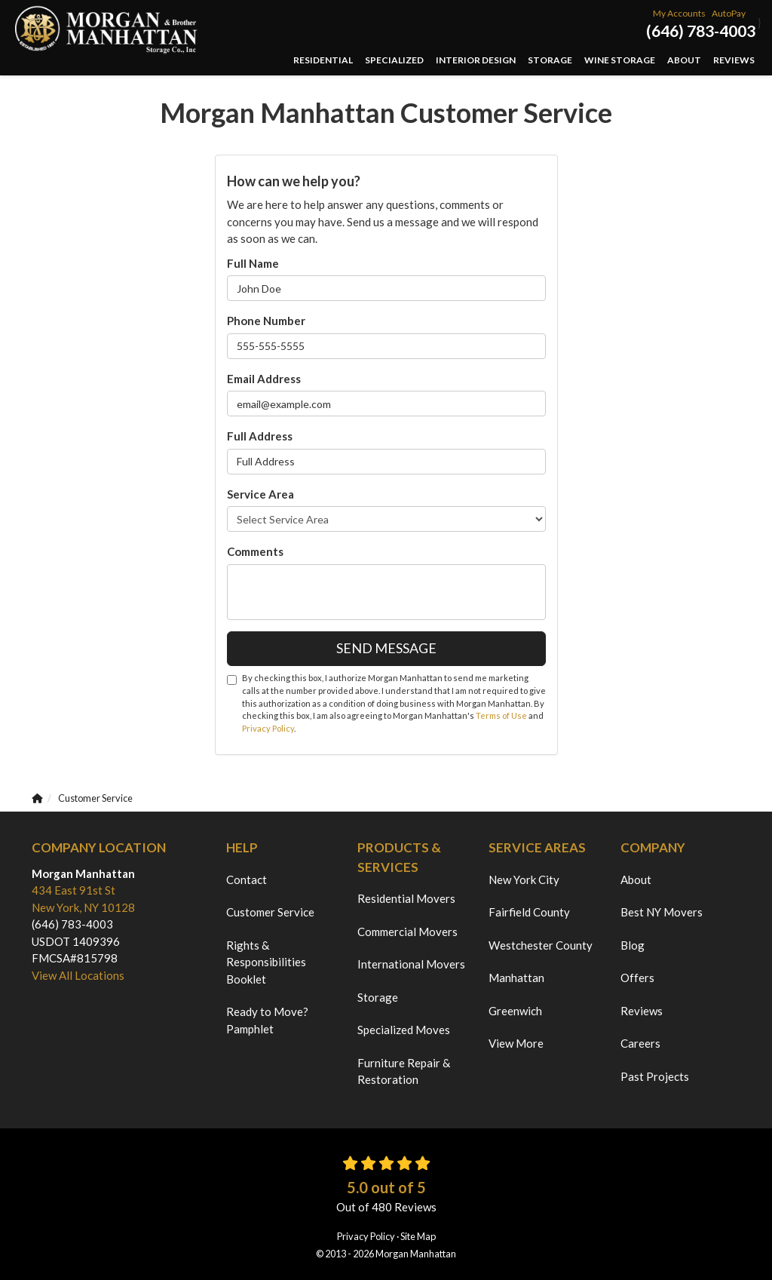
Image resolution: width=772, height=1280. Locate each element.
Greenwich (515, 1011)
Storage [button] (550, 60)
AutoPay (729, 13)
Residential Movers (406, 898)
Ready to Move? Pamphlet (267, 1020)
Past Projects (654, 1076)
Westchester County (541, 945)
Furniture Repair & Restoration (403, 1071)
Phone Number (266, 320)
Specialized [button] (394, 60)
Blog (632, 945)
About (635, 879)
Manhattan (516, 977)
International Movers (411, 964)
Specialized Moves (403, 1029)
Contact (246, 879)
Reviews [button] (734, 60)
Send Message (386, 648)
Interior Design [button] (476, 60)
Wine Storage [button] (619, 60)
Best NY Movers (661, 912)
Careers (640, 1043)
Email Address (264, 378)
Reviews (641, 1011)
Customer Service (270, 912)
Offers (637, 977)
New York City (524, 879)
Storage (377, 997)
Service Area (260, 494)
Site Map (418, 1236)
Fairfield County (529, 912)
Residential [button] (323, 60)
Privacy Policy (268, 728)
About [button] (684, 60)
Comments (255, 551)
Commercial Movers (407, 931)
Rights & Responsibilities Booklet (266, 962)
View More (516, 1043)
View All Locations (78, 975)
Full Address (260, 436)
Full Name (253, 263)
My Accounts (679, 13)
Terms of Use (501, 715)
